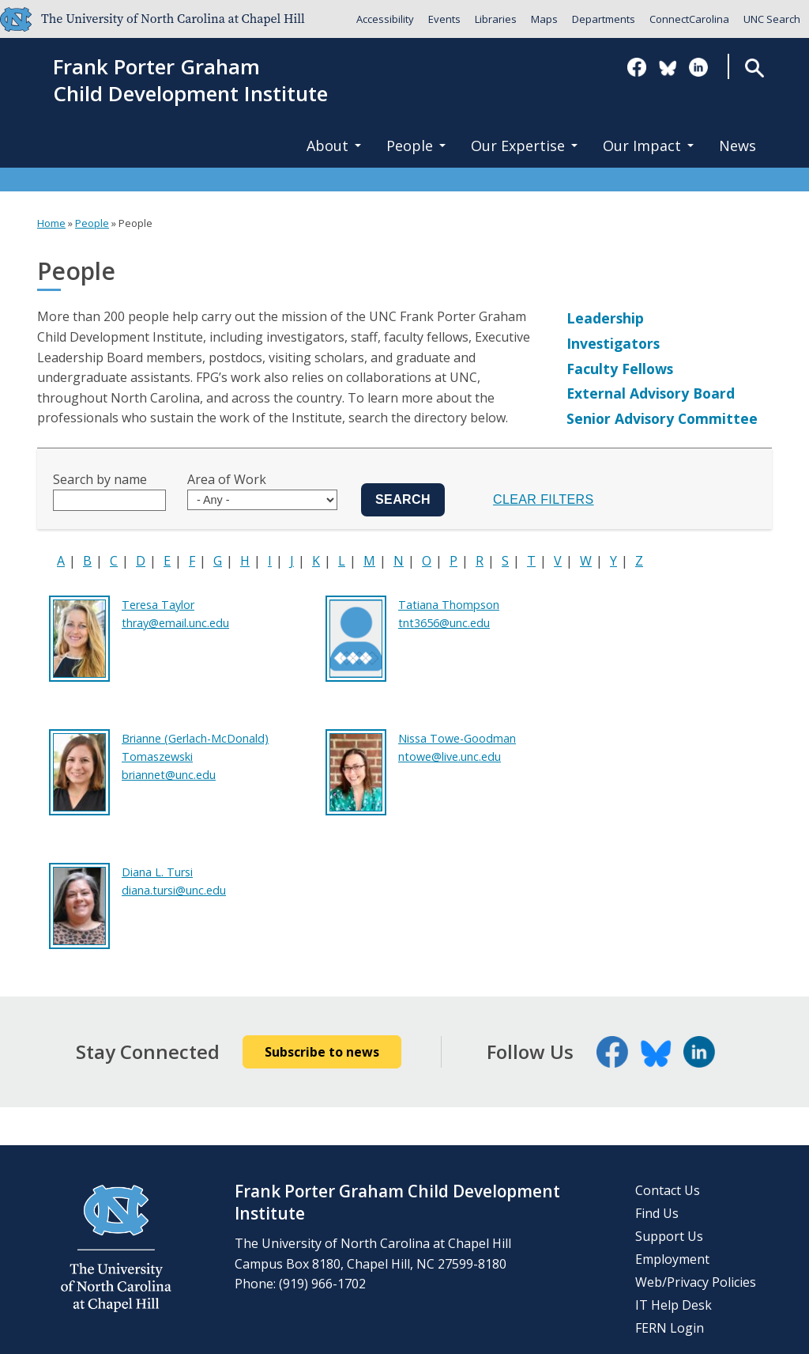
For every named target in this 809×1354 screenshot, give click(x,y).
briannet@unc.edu (169, 774)
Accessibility (385, 19)
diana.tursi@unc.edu (174, 890)
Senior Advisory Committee (662, 418)
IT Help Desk (673, 1305)
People (416, 145)
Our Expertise (524, 145)
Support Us (669, 1236)
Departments (603, 19)
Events (444, 19)
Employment (672, 1259)
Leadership (605, 317)
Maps (544, 19)
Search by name (100, 479)
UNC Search (771, 19)
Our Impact (648, 145)
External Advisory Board (650, 393)
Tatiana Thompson (448, 604)
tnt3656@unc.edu (444, 622)
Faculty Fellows (619, 368)
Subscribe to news (322, 1052)
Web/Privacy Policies (695, 1282)
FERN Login (669, 1328)
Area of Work (226, 479)
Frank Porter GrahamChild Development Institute (190, 81)
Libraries (496, 19)
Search (754, 67)
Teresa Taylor (158, 604)
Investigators (613, 343)
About (334, 145)
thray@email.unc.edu (175, 622)
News (737, 145)
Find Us (657, 1213)
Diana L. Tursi (157, 871)
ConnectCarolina (689, 19)
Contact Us (667, 1190)
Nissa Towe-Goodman (457, 738)
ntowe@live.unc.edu (449, 756)
